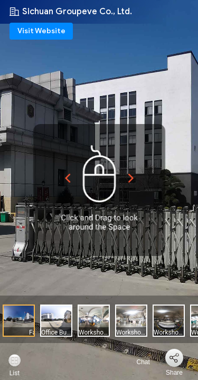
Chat (137, 362)
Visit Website (41, 30)
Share (174, 372)
